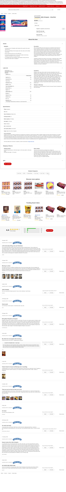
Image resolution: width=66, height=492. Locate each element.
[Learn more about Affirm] (49, 35)
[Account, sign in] (58, 10)
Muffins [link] (24, 173)
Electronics (34, 1)
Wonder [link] (47, 173)
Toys (31, 1)
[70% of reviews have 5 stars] (33, 228)
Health (15, 1)
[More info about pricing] (59, 21)
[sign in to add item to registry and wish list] (63, 29)
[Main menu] (5, 10)
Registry (32, 4)
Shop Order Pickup (17, 4)
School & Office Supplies (55, 1)
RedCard (35, 4)
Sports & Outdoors (27, 1)
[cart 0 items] (64, 10)
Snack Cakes (14, 13)
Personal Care (11, 1)
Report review (61, 251)
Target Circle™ (25, 6)
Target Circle (39, 4)
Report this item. (31, 141)
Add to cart (37, 25)
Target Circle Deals (6, 4)
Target (2, 13)
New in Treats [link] (42, 173)
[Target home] (2, 9)
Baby (5, 1)
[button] (4, 215)
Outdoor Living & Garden (40, 0)
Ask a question (8, 163)
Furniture (46, 0)
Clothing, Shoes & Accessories (20, 0)
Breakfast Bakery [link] (29, 173)
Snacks (9, 13)
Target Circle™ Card (33, 6)
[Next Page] (48, 174)
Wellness (18, 1)
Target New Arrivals (3, 0)
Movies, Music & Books (46, 1)
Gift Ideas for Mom (11, 0)
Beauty (7, 1)
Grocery (49, 0)
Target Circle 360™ (42, 6)
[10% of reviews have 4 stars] (33, 229)
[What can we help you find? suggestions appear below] (31, 10)
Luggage (22, 1)
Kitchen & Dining (32, 0)
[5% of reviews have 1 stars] (33, 232)
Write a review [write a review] (49, 230)
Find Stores (44, 4)
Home (27, 0)
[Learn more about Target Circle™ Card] (49, 32)
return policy (39, 156)
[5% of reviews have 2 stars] (33, 231)
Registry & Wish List (50, 6)
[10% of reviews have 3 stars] (33, 230)
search (53, 9)
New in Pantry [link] (36, 173)
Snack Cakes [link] (19, 173)
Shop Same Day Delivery (26, 4)
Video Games (39, 1)
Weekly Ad (12, 4)
